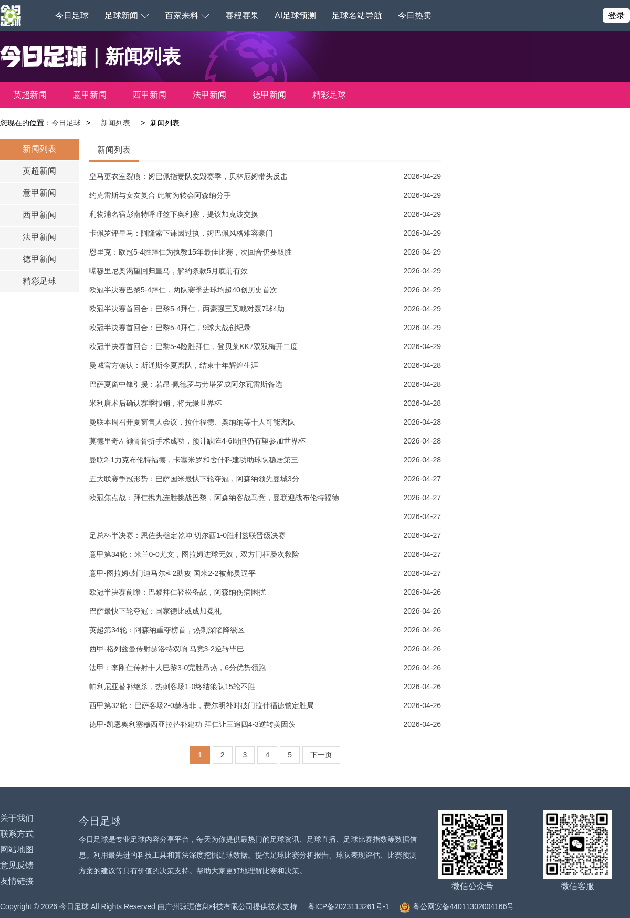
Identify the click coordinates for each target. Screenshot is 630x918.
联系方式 (17, 833)
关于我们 (17, 818)
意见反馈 (17, 865)
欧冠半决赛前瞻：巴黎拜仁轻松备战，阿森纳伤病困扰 (177, 592)
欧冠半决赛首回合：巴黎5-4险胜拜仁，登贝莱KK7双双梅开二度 (193, 346)
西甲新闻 (149, 94)
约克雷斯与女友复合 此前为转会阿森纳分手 (160, 195)
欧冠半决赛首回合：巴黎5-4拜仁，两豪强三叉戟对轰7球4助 (187, 308)
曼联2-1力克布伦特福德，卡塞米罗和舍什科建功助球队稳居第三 (193, 460)
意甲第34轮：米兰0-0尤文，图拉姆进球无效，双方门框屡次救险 (194, 554)
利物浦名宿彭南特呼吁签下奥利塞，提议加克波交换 (173, 214)
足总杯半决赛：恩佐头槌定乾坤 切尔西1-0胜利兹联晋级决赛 (187, 535)
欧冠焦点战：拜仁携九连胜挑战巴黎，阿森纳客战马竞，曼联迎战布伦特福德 (214, 497)
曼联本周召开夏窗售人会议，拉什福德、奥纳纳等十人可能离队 (192, 422)
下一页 (321, 755)
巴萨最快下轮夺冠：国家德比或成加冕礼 (155, 611)
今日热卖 (415, 15)
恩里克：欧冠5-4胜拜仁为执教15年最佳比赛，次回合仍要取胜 (190, 252)
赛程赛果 (242, 15)
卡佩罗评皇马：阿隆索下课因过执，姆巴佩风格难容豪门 (181, 233)
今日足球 (72, 15)
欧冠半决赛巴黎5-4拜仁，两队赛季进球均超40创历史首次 (183, 290)
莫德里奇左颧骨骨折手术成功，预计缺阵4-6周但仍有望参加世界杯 (197, 441)
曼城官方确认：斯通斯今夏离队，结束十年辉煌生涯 (173, 365)
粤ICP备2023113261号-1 (349, 906)
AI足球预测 (295, 15)
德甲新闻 (269, 94)
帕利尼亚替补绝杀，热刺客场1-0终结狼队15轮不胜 (172, 686)
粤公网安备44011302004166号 (457, 906)
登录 (616, 15)
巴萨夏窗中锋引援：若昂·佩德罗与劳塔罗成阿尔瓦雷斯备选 (185, 384)
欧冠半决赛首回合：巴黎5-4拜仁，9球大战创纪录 (170, 327)
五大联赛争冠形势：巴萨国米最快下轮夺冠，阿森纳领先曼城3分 (194, 478)
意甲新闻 (90, 94)
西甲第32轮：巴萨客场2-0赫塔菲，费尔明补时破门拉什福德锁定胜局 (201, 705)
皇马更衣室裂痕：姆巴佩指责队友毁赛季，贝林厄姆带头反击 (188, 176)
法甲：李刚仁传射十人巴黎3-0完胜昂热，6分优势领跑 (177, 667)
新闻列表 (115, 123)
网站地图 (17, 849)
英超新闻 (30, 94)
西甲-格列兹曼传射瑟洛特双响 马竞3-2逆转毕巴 (166, 649)
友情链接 (17, 881)
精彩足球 (329, 94)
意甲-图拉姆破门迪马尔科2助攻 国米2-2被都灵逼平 (172, 573)
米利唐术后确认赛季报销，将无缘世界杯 (155, 403)
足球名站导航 (357, 15)
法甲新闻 (209, 94)
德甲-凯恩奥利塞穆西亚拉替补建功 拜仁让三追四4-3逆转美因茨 (192, 724)
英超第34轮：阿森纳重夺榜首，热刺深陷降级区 (167, 630)
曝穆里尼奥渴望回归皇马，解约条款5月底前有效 (168, 271)
